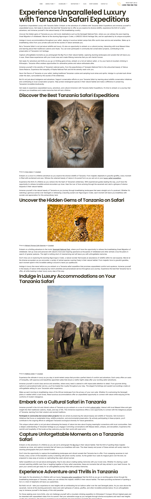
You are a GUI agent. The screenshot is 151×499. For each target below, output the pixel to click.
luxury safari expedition (112, 178)
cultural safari (95, 407)
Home (41, 4)
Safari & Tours (50, 4)
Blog (84, 4)
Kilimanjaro (63, 4)
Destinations (75, 4)
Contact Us (104, 4)
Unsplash (38, 172)
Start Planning (93, 4)
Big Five (76, 445)
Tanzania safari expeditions (71, 477)
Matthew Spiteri (30, 374)
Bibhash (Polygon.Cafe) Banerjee (35, 245)
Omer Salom (29, 172)
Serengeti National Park (61, 249)
